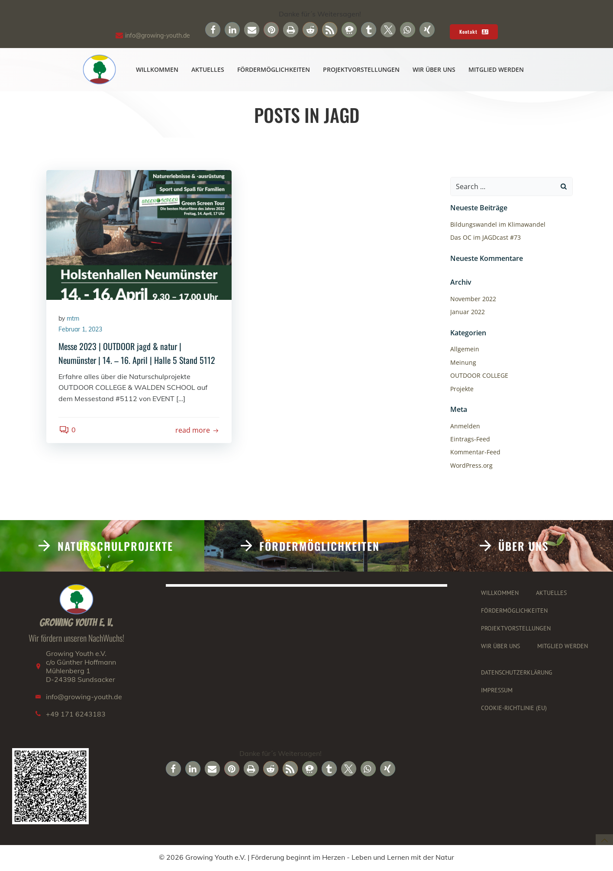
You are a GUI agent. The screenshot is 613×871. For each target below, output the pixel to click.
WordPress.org (471, 465)
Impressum (497, 691)
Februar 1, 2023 (81, 330)
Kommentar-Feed (475, 452)
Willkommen (157, 70)
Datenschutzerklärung (517, 673)
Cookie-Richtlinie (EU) (514, 709)
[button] (212, 29)
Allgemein (464, 349)
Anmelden (465, 426)
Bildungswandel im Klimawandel (497, 225)
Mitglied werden (496, 70)
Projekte (461, 389)
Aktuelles (208, 70)
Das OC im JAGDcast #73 (485, 238)
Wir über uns (434, 70)
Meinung (463, 362)
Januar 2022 (467, 312)
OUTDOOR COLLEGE (479, 376)
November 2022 (473, 299)
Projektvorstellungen (361, 70)
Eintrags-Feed (470, 439)
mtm (74, 319)
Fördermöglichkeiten (274, 70)
